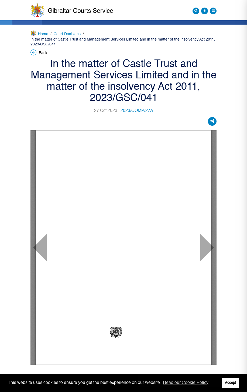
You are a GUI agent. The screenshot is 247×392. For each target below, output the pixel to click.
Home (43, 34)
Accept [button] (230, 383)
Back (38, 53)
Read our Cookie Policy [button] (185, 383)
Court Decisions (67, 34)
